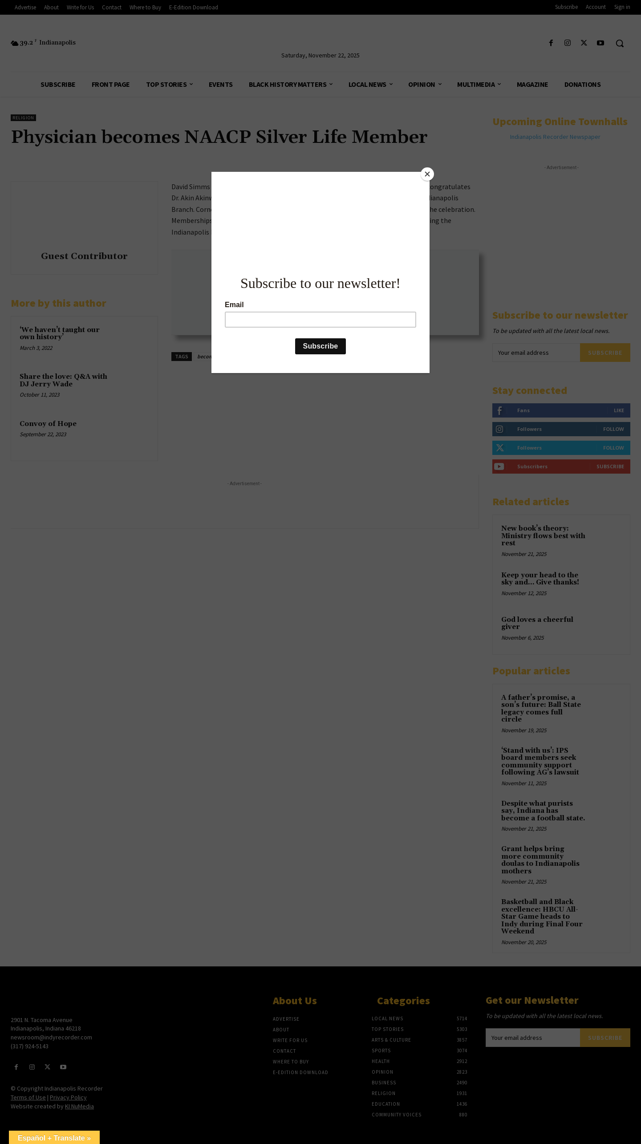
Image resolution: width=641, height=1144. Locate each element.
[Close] (427, 174)
